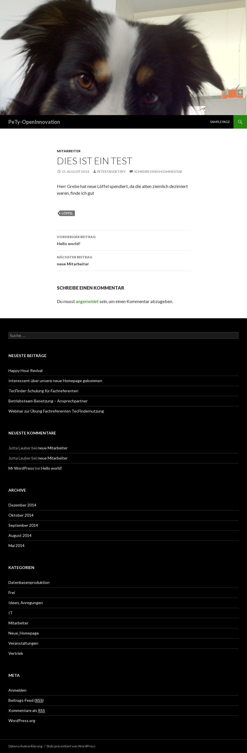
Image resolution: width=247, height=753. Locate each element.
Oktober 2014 (21, 515)
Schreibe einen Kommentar (158, 171)
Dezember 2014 (22, 505)
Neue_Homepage (23, 633)
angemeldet (87, 301)
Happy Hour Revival (25, 370)
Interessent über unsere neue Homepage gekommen (55, 380)
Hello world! (123, 240)
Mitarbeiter (69, 151)
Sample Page (220, 122)
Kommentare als (26, 710)
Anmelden (17, 690)
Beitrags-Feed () (26, 700)
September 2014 (23, 525)
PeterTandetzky (111, 171)
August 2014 (20, 535)
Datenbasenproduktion (29, 582)
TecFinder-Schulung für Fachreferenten (43, 390)
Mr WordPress (21, 468)
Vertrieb (15, 653)
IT (10, 612)
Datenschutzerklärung (25, 746)
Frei (11, 592)
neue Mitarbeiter (123, 260)
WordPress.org (21, 720)
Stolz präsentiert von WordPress (70, 746)
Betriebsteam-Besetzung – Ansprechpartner (48, 400)
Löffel (67, 213)
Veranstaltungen (23, 643)
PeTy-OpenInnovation (34, 122)
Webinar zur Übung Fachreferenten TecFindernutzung (56, 411)
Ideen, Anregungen (25, 602)
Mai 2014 (16, 545)
